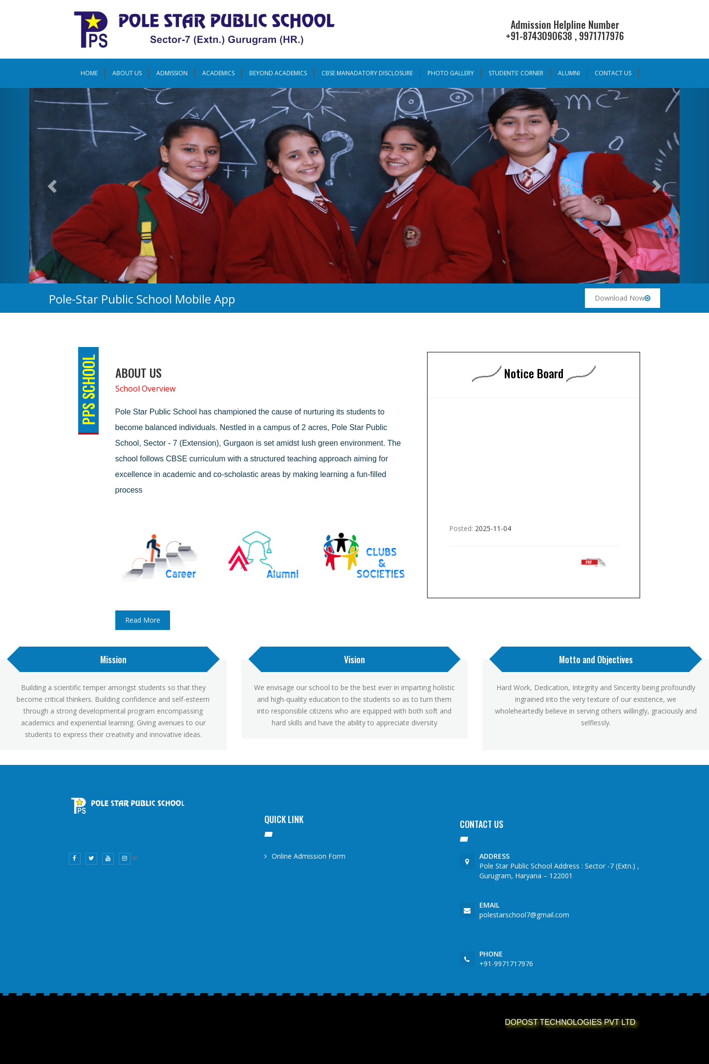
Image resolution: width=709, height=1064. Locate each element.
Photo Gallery (451, 73)
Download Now (622, 298)
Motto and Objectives (596, 659)
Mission (113, 659)
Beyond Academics (278, 73)
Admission (172, 73)
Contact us (613, 73)
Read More (142, 620)
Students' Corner (516, 73)
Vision (354, 659)
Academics (218, 73)
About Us (127, 73)
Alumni (569, 73)
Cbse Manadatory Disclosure (367, 73)
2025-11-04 (493, 536)
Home (89, 73)
